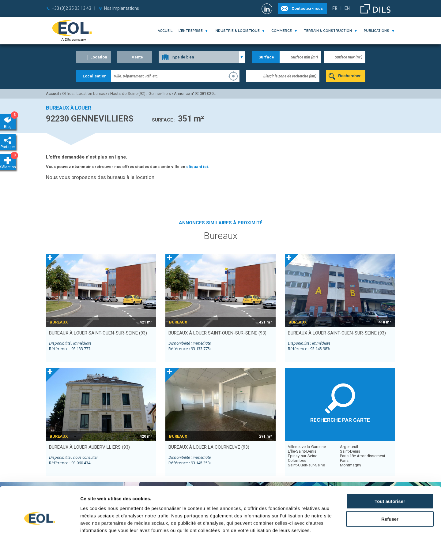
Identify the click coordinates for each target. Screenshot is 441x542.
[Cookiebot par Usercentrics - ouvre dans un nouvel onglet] (39, 530)
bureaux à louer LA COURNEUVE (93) (208, 447)
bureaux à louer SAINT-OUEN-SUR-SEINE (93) (98, 333)
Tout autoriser (390, 473)
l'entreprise (191, 31)
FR (334, 8)
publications (376, 31)
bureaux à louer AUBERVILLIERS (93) (89, 447)
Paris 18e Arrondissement (362, 456)
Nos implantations (121, 8)
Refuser (389, 491)
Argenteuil (349, 446)
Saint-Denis (350, 451)
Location (98, 57)
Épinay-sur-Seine (302, 456)
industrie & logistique (237, 31)
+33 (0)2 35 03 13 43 (71, 8)
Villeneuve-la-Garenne (307, 446)
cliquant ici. (197, 166)
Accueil (165, 31)
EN (347, 8)
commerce (281, 31)
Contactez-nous (307, 8)
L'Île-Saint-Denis (302, 451)
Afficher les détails (337, 530)
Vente (137, 57)
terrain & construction (328, 31)
